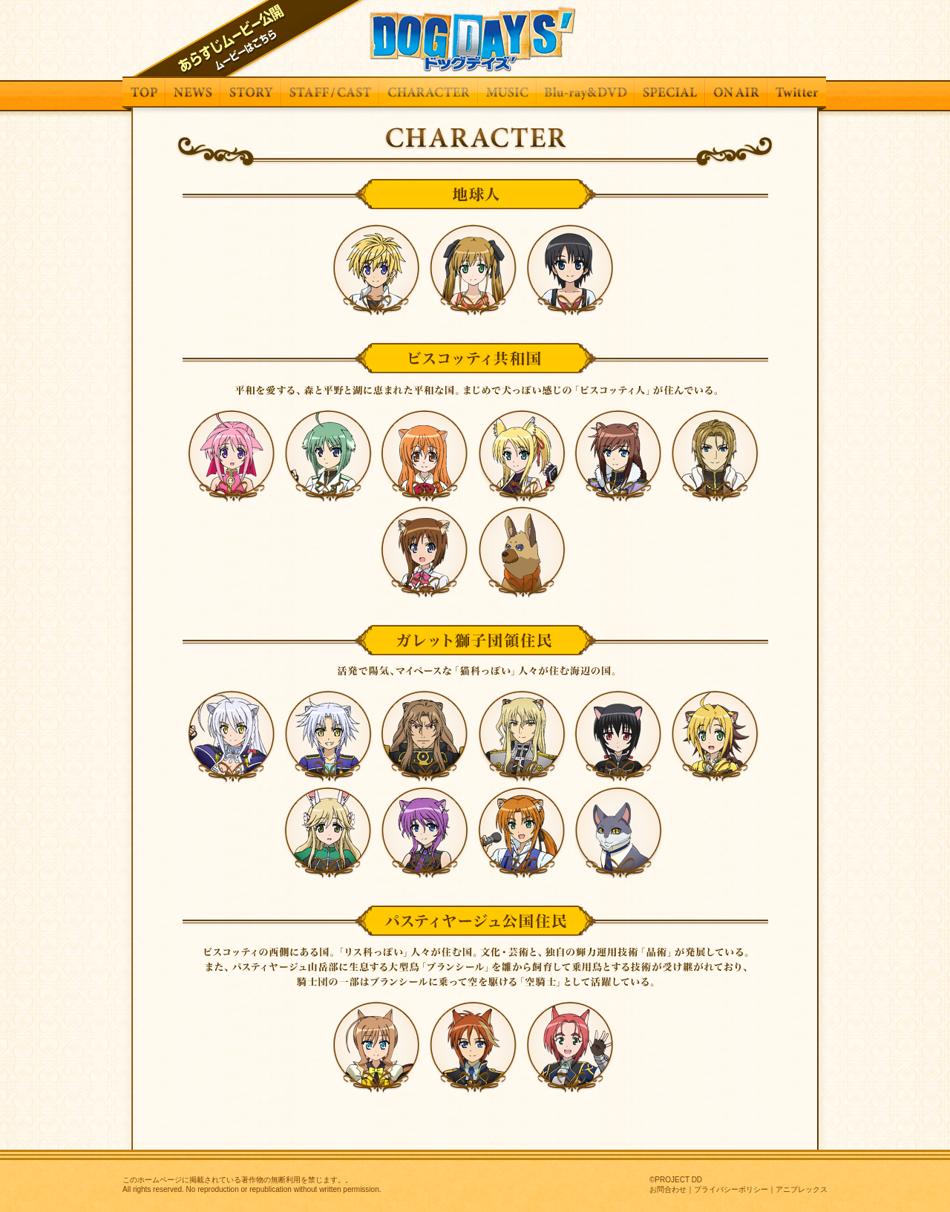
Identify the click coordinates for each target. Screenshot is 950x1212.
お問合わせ (668, 1189)
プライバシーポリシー (731, 1189)
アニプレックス (802, 1189)
